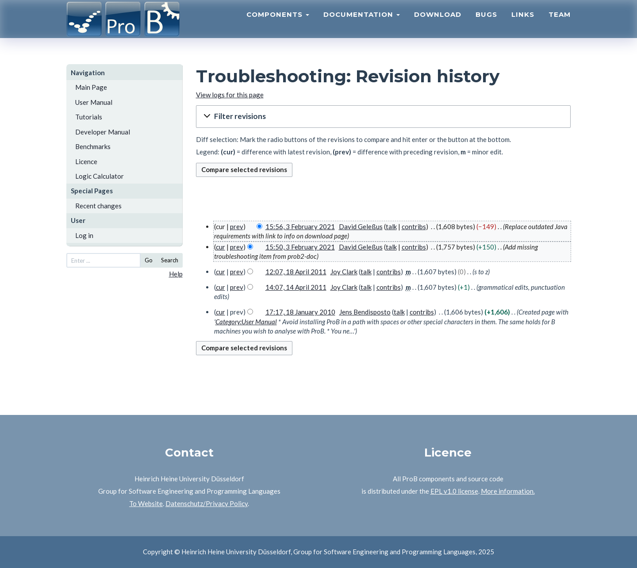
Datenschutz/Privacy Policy (206, 503)
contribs (414, 226)
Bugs (486, 24)
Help (176, 274)
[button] (383, 116)
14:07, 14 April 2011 (295, 287)
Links (522, 24)
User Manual (93, 102)
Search (169, 260)
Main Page (91, 87)
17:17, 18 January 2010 (300, 312)
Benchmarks (93, 146)
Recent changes (98, 206)
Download (437, 24)
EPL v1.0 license (454, 491)
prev (236, 226)
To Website (146, 503)
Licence (86, 161)
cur (220, 247)
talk (391, 226)
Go (149, 260)
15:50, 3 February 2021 (300, 247)
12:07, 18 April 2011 (295, 272)
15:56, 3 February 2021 (300, 226)
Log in (84, 235)
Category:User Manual (246, 322)
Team (560, 24)
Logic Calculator (99, 176)
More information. (508, 491)
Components (277, 24)
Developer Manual (102, 132)
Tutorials (88, 117)
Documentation (361, 24)
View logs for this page (230, 95)
